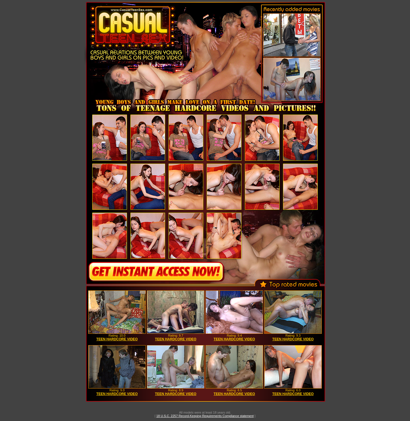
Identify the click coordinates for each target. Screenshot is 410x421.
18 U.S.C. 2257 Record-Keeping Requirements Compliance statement (205, 416)
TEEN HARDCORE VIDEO (117, 339)
